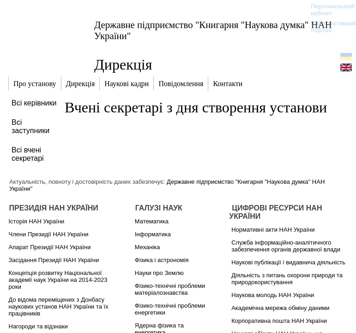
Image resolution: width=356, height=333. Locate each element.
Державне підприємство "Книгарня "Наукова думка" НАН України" (213, 30)
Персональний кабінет (328, 10)
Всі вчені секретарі (28, 154)
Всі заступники (30, 126)
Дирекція (123, 64)
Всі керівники (34, 103)
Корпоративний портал (328, 27)
